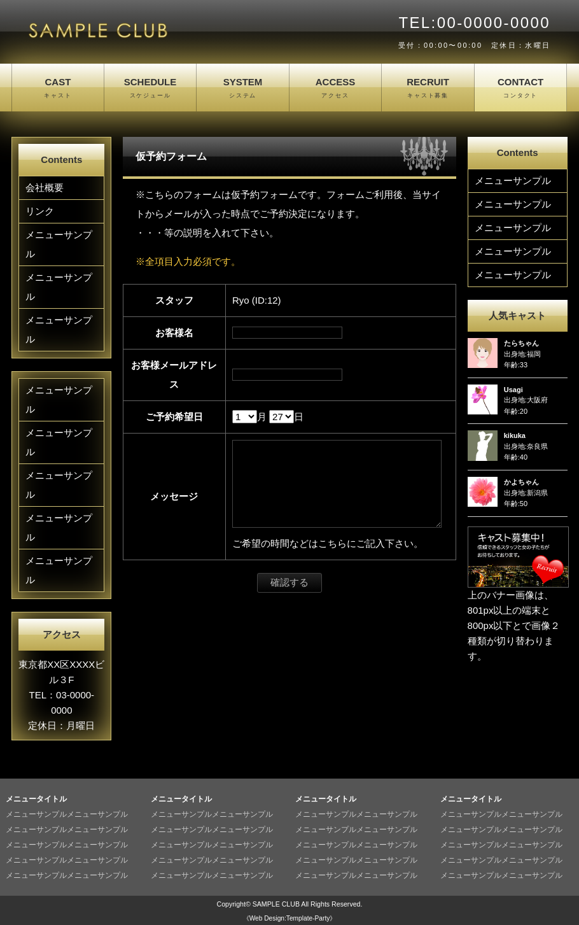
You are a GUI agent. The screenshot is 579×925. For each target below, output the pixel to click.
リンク (39, 211)
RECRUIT (428, 88)
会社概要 (44, 187)
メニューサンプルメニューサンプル (67, 814)
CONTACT (521, 88)
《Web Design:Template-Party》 (290, 918)
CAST (58, 88)
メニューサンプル (58, 244)
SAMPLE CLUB (276, 904)
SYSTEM (243, 88)
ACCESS (336, 88)
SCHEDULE (150, 88)
